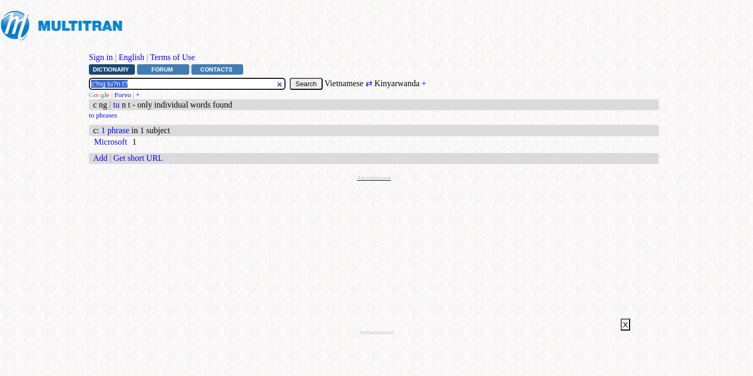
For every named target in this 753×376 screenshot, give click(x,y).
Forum (162, 69)
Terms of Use (172, 57)
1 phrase (115, 130)
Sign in (101, 57)
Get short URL (138, 158)
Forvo (123, 95)
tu (116, 104)
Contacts (216, 69)
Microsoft (110, 141)
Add (100, 158)
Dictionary (111, 69)
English (131, 57)
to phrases (103, 115)
